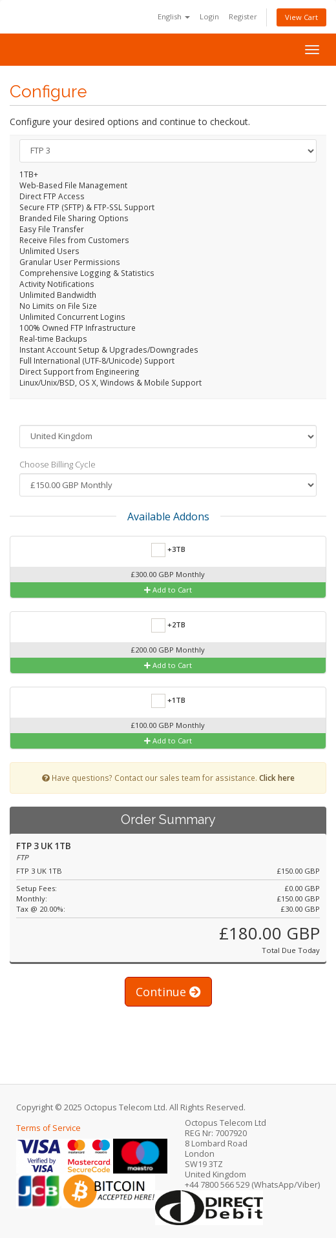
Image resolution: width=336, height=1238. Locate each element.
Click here (277, 777)
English (174, 16)
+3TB (168, 550)
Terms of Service (48, 1128)
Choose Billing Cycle (57, 464)
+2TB (168, 625)
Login (209, 16)
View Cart (301, 17)
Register (243, 16)
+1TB (168, 701)
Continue (168, 991)
